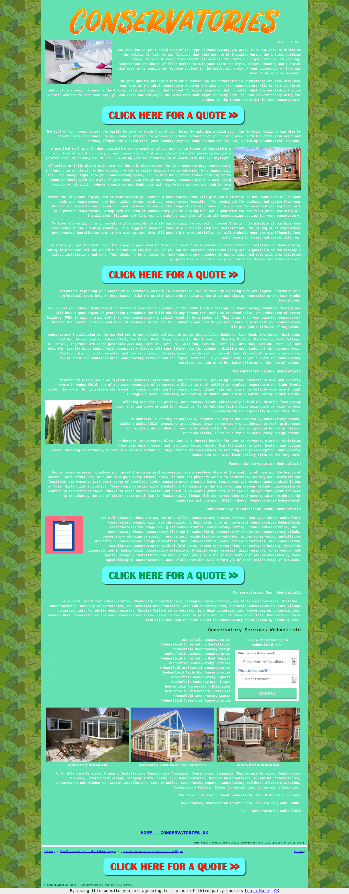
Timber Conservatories (234, 787)
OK (276, 891)
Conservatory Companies (168, 773)
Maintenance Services (255, 773)
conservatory (196, 380)
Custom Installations (128, 783)
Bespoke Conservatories (229, 778)
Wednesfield (148, 335)
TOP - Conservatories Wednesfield (271, 811)
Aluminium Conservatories (276, 778)
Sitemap (49, 851)
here (295, 620)
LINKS (295, 42)
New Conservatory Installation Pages (88, 851)
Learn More (257, 891)
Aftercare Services (84, 773)
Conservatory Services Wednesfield (254, 630)
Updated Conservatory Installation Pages (152, 851)
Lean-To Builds (164, 783)
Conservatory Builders (241, 783)
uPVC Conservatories (187, 778)
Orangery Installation (124, 773)
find (76, 601)
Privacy (299, 851)
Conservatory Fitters (192, 787)
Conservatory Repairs (199, 783)
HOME (281, 42)
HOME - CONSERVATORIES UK (174, 832)
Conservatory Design (105, 778)
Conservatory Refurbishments (81, 783)
